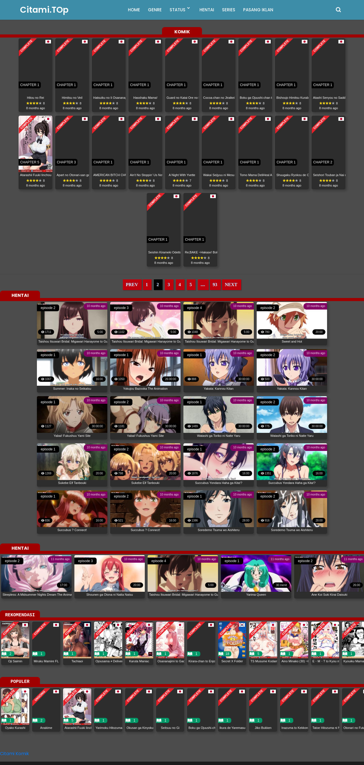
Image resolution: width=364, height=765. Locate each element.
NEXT (231, 284)
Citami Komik (14, 753)
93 (215, 284)
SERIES (228, 10)
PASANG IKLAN (258, 10)
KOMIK (182, 32)
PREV (132, 284)
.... (203, 284)
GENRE (155, 10)
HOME (134, 10)
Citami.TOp (44, 10)
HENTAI (206, 10)
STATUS (177, 10)
